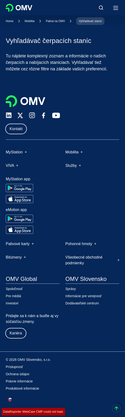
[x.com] (20, 115)
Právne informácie (19, 381)
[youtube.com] (56, 115)
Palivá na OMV (55, 21)
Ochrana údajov (17, 374)
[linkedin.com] (9, 115)
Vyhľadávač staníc (90, 21)
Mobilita (29, 21)
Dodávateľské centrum (82, 303)
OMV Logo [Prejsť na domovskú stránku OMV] (19, 8)
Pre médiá (13, 296)
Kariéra (16, 333)
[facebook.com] (43, 115)
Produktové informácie (22, 388)
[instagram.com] (32, 115)
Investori (12, 303)
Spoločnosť (14, 289)
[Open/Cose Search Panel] (101, 7)
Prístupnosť (14, 367)
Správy (70, 289)
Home (9, 21)
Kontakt (16, 129)
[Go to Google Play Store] (19, 188)
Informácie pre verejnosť (83, 296)
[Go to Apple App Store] (19, 199)
